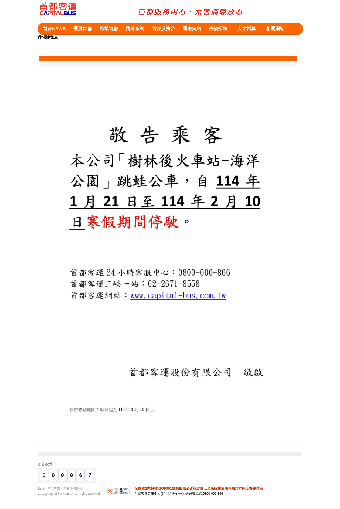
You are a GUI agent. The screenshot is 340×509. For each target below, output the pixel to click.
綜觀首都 (109, 28)
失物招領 (218, 28)
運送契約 (192, 28)
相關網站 (275, 28)
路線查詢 (135, 28)
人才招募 (246, 28)
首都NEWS (54, 28)
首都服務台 (163, 28)
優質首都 (82, 28)
